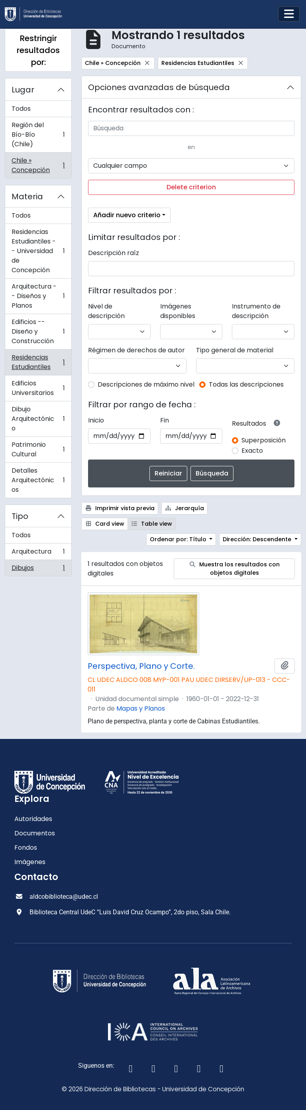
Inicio (96, 420)
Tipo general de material (234, 350)
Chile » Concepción (38, 165)
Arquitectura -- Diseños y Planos (38, 296)
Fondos (25, 847)
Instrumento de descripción (256, 311)
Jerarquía (184, 508)
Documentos (34, 833)
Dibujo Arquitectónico (38, 419)
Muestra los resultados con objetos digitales (234, 568)
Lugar (23, 89)
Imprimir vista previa (120, 508)
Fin (164, 420)
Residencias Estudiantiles (38, 362)
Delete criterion (191, 187)
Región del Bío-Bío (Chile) (38, 134)
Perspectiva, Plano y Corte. (141, 666)
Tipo (20, 516)
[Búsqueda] (191, 128)
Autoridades (33, 818)
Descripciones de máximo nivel (146, 384)
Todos (21, 108)
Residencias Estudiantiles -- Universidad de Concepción (38, 251)
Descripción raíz (113, 252)
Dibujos (38, 569)
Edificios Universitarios (38, 388)
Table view (152, 524)
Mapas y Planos (140, 708)
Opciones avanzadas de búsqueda (159, 87)
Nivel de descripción (106, 311)
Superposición (263, 440)
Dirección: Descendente (258, 539)
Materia (27, 196)
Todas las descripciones (246, 384)
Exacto (252, 450)
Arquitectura (38, 553)
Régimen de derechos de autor (136, 350)
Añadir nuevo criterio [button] (127, 215)
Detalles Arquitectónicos (38, 480)
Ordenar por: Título (179, 539)
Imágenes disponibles (177, 311)
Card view (104, 524)
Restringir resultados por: (38, 50)
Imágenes (29, 861)
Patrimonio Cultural (38, 449)
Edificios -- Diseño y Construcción (38, 331)
